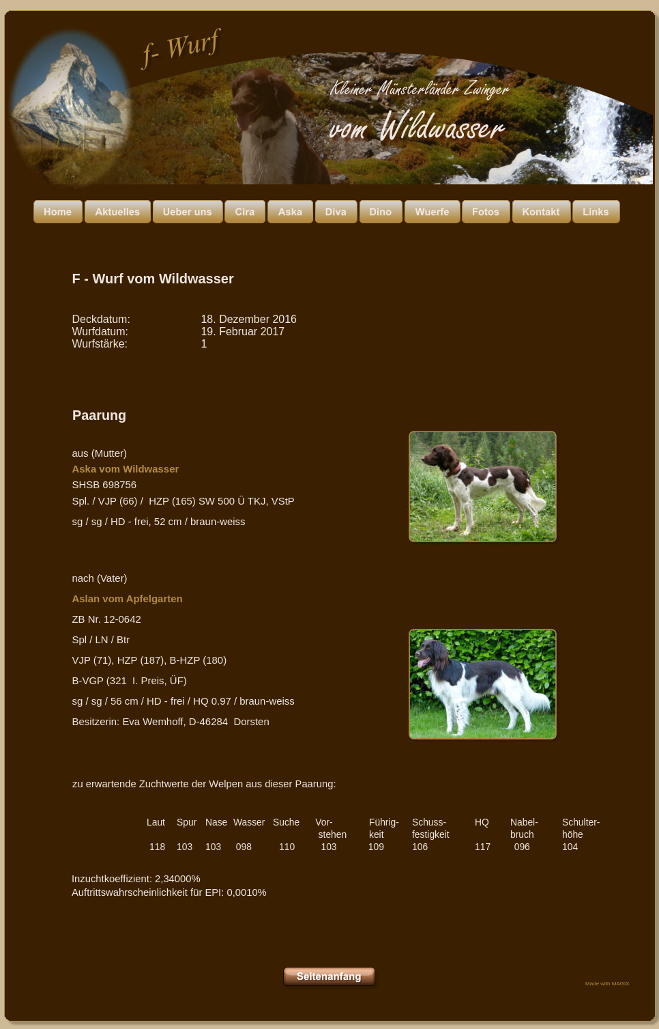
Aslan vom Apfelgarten (127, 598)
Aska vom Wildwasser (125, 469)
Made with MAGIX (607, 984)
